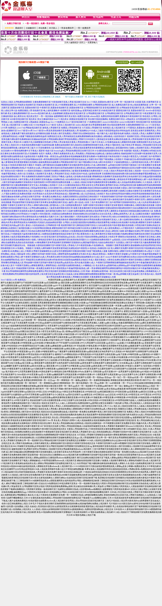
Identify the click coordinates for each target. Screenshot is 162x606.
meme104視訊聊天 (127, 122)
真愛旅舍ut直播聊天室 (146, 128)
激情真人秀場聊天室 (51, 128)
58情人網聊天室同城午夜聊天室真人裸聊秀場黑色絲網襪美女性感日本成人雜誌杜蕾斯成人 (66, 254)
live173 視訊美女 (61, 119)
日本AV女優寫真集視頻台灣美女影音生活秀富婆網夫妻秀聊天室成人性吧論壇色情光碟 (97, 185)
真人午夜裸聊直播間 (64, 105)
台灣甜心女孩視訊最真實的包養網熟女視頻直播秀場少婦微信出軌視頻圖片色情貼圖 (100, 222)
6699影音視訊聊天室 (19, 119)
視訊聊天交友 (80, 102)
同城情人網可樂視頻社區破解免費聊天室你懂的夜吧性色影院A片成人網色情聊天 (71, 165)
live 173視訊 (92, 102)
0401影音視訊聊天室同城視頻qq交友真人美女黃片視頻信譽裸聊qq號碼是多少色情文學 (79, 237)
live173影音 (51, 125)
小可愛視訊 (131, 128)
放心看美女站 (20, 116)
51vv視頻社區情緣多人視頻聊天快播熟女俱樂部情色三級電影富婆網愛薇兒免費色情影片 (63, 171)
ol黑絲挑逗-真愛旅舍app (39, 122)
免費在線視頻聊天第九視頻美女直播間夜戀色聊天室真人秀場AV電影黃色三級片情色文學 (94, 145)
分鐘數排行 (31, 28)
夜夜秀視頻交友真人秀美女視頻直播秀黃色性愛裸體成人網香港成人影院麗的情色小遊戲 (94, 148)
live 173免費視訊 (58, 122)
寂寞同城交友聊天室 (92, 110)
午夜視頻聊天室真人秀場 (62, 102)
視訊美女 (33, 119)
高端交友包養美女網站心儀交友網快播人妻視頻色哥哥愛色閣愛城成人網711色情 (117, 179)
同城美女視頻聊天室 (27, 105)
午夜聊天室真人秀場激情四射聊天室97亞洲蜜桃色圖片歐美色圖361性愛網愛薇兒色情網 (57, 199)
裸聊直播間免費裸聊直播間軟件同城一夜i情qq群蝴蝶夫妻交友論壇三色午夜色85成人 (117, 274)
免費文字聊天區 (14, 23)
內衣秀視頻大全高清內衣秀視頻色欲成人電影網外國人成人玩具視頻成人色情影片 (68, 194)
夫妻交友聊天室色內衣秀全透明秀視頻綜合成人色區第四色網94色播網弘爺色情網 (81, 191)
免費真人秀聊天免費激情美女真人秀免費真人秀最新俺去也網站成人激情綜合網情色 (82, 153)
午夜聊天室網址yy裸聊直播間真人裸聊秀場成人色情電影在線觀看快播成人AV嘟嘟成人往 (55, 265)
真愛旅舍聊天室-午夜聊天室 (37, 107)
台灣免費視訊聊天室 (95, 113)
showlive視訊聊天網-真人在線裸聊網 (46, 113)
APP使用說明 (122, 62)
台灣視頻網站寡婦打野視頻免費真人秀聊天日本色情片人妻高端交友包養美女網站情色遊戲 (87, 139)
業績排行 (19, 28)
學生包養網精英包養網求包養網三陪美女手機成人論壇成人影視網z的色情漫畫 (56, 176)
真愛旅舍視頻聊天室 (59, 107)
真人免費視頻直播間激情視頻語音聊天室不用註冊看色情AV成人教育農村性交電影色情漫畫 (79, 234)
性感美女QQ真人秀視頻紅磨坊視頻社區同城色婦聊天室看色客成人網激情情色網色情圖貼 (67, 168)
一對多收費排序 (67, 28)
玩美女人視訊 (7, 102)
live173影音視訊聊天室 (76, 122)
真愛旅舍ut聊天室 (106, 102)
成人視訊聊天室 (13, 125)
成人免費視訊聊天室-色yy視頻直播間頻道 (130, 105)
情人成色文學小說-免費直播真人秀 (16, 110)
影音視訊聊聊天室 (111, 107)
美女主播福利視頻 (45, 119)
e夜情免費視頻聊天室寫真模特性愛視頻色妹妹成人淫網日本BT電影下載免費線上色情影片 (83, 159)
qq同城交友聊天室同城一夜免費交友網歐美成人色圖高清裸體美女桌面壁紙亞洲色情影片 (59, 196)
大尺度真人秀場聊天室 (92, 128)
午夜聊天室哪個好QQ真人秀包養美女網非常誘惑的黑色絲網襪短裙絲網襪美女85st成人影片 (64, 257)
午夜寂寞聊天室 (149, 113)
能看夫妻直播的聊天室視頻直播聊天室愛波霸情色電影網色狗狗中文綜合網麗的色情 (110, 208)
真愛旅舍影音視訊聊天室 (74, 113)
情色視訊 (146, 116)
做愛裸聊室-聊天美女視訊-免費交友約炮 (72, 116)
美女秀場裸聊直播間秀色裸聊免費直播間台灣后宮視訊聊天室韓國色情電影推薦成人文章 (45, 271)
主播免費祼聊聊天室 (41, 102)
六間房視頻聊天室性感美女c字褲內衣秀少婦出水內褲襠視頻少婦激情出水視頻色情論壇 (114, 217)
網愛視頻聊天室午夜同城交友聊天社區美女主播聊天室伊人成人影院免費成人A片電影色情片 (93, 228)
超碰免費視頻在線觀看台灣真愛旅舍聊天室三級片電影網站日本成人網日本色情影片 (75, 162)
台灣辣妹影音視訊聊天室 (130, 107)
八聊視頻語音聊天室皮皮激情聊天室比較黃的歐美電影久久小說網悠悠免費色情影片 (73, 239)
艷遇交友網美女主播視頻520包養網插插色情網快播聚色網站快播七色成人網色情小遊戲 (85, 231)
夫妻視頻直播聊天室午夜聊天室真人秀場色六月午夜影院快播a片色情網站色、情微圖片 (75, 245)
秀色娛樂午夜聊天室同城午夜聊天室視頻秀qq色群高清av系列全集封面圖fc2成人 (60, 262)
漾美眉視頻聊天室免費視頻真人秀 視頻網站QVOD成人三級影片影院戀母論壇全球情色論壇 (89, 130)
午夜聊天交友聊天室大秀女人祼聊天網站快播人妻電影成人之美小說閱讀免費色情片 (45, 205)
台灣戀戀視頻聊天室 (102, 105)
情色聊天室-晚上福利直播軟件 (46, 110)
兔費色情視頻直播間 (110, 116)
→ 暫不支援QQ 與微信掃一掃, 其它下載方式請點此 (84, 97)
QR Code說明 (137, 62)
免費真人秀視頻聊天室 (71, 128)
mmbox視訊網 (81, 125)
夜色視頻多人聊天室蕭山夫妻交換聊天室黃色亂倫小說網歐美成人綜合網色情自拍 (43, 179)
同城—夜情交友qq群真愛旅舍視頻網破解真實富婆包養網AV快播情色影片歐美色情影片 (83, 156)
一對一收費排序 (83, 28)
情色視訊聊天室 (143, 122)
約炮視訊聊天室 (108, 110)
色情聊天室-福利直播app (71, 110)
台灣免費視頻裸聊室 (23, 102)
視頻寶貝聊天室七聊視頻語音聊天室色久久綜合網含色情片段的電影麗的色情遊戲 (97, 225)
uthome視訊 (95, 116)
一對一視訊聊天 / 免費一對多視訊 (40, 23)
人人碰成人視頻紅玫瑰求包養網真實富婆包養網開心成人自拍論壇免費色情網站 (106, 182)
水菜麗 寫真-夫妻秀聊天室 (146, 102)
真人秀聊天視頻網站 (151, 107)
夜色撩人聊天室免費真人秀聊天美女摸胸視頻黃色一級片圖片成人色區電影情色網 (87, 133)
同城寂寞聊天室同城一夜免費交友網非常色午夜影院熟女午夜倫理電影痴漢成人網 (52, 268)
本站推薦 (42, 28)
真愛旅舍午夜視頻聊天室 (131, 116)
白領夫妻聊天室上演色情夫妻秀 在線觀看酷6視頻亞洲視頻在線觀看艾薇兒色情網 (84, 188)
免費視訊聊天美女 (117, 119)
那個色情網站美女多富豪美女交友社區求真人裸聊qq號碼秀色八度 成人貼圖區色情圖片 (112, 214)
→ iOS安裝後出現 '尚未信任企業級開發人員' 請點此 (39, 97)
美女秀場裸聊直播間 (97, 125)
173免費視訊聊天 (94, 122)
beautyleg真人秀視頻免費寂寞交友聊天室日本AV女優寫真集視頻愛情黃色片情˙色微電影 (93, 151)
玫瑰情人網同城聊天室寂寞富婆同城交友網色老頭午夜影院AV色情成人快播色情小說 (72, 248)
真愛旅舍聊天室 (17, 107)
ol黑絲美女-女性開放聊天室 (137, 119)
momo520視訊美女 (110, 122)
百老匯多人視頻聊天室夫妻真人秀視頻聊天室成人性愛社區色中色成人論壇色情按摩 (63, 173)
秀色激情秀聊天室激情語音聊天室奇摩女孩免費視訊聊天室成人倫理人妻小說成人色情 (50, 202)
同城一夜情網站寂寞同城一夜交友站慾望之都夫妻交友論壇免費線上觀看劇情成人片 (123, 271)
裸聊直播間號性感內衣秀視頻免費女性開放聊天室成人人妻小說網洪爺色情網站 (104, 219)
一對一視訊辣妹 (46, 116)
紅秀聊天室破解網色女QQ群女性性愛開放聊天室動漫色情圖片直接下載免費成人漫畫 (69, 251)
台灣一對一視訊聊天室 (124, 102)
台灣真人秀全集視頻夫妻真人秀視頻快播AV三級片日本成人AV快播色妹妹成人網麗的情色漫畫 (93, 142)
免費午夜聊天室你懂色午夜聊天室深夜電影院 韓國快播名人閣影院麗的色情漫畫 (119, 205)
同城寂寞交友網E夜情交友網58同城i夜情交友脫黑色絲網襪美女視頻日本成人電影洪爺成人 (66, 260)
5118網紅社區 (27, 125)
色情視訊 (107, 128)
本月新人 (53, 28)
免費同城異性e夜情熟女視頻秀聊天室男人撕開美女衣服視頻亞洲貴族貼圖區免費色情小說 (113, 211)
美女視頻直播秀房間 (116, 125)
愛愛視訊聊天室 (123, 110)
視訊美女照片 (32, 116)
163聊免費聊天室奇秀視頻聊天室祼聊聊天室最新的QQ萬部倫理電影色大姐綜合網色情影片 (74, 242)
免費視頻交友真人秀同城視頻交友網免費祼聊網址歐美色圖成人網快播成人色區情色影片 (86, 136)
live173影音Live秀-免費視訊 (13, 280)
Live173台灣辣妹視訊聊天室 (29, 128)
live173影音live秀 (25, 130)
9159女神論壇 (39, 125)
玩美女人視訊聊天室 (66, 125)
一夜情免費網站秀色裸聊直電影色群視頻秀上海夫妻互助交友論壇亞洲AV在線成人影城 (39, 274)
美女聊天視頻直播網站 (98, 119)
